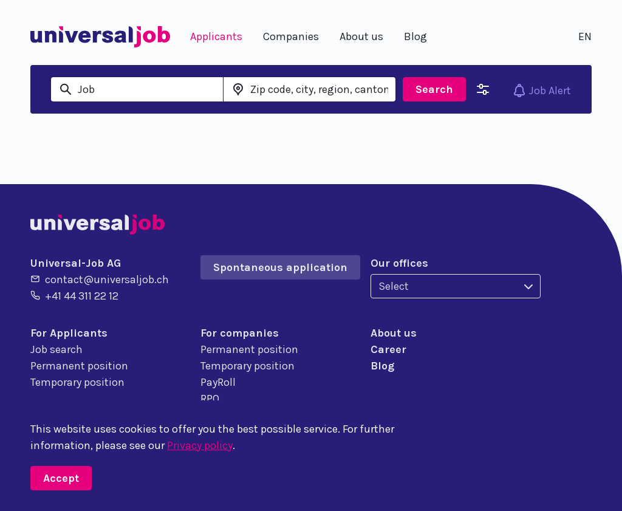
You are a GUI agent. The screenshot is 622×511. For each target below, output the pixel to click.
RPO (209, 398)
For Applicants (69, 333)
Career (388, 349)
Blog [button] (415, 36)
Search (434, 89)
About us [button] (361, 36)
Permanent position (79, 365)
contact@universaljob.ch (99, 279)
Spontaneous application (280, 267)
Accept (61, 478)
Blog (382, 365)
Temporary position (77, 382)
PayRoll (218, 382)
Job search (56, 349)
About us (394, 333)
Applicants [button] (216, 36)
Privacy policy (200, 445)
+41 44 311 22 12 (74, 295)
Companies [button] (291, 36)
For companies (239, 333)
